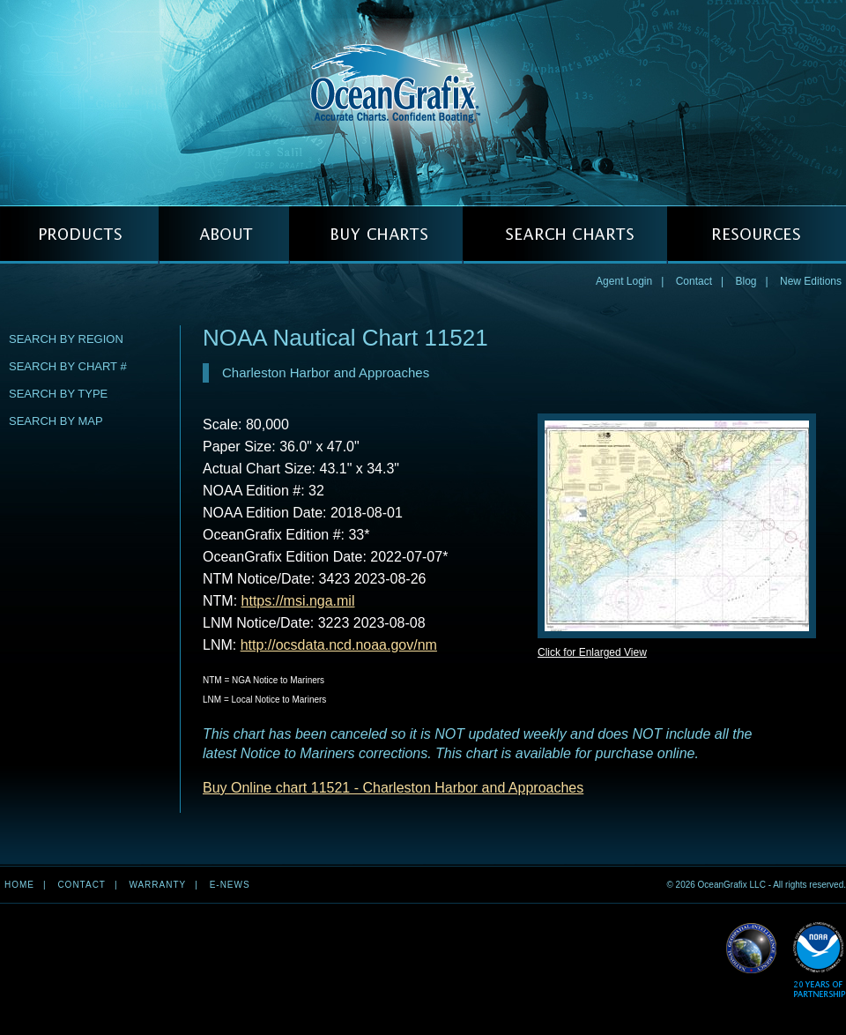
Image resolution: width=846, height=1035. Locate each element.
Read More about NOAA (819, 960)
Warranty (157, 885)
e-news (230, 885)
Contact (694, 281)
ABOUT (224, 235)
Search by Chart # (68, 366)
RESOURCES (756, 235)
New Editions (811, 281)
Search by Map (56, 421)
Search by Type (58, 393)
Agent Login (624, 281)
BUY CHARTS (376, 235)
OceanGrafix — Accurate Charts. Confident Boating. (423, 102)
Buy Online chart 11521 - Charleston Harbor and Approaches (393, 787)
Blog (745, 281)
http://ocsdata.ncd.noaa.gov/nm (339, 644)
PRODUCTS (79, 235)
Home (19, 885)
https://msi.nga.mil (298, 600)
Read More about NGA (751, 948)
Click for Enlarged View (592, 652)
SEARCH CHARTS (565, 235)
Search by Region (66, 339)
